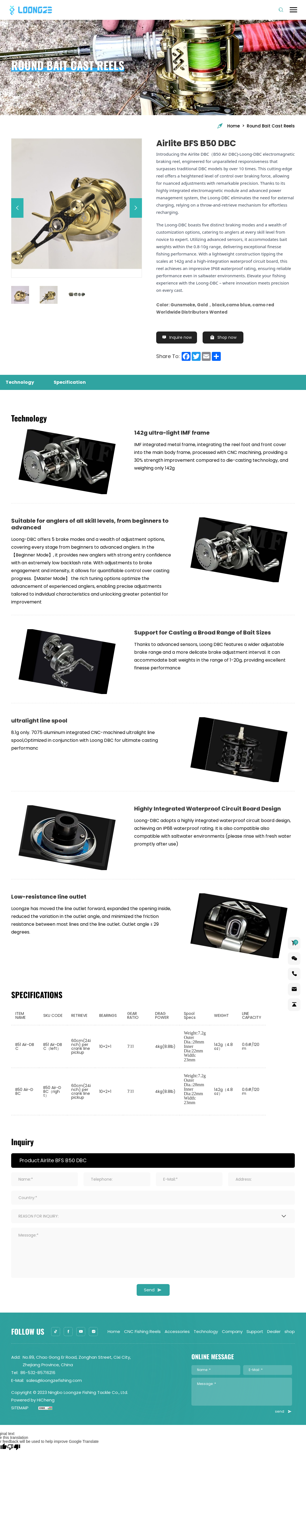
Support (254, 1332)
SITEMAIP (20, 1408)
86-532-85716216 (37, 1373)
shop (289, 1332)
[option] (76, 204)
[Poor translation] (13, 1447)
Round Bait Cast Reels (271, 126)
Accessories (177, 1332)
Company (232, 1332)
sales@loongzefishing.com (54, 1380)
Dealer (274, 1332)
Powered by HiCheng (32, 1400)
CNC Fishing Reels (142, 1332)
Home (228, 126)
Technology (206, 1332)
